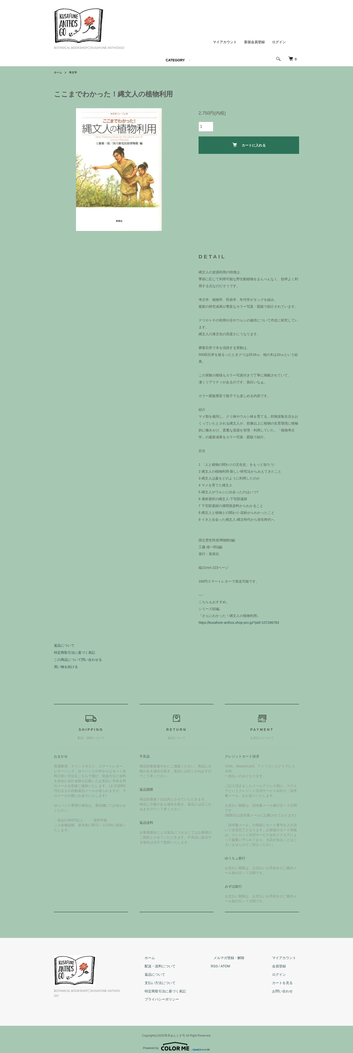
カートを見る (285, 983)
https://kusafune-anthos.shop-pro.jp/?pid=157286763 (239, 623)
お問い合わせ (285, 991)
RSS (225, 966)
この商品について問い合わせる (78, 660)
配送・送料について (174, 966)
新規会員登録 (254, 42)
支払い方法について (174, 983)
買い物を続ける (66, 667)
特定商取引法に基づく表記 (74, 652)
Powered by (176, 1041)
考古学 (74, 72)
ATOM (236, 966)
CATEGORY (175, 60)
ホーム (58, 72)
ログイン (279, 42)
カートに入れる (249, 145)
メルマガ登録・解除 (237, 958)
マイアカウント (225, 42)
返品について (64, 645)
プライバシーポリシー (176, 999)
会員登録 (282, 966)
